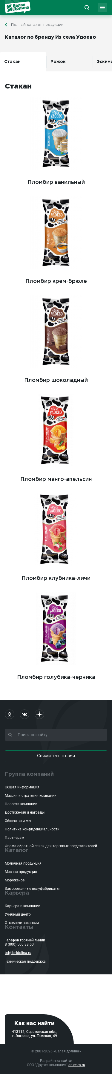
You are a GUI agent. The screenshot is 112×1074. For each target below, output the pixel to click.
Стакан (12, 62)
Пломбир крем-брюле (56, 239)
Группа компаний (29, 774)
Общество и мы (18, 821)
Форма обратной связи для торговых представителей (51, 846)
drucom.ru (76, 1065)
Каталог (16, 850)
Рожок (58, 62)
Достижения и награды (25, 812)
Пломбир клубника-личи (56, 536)
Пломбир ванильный (56, 140)
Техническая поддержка (25, 961)
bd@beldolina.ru (18, 953)
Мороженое (14, 880)
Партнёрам (14, 838)
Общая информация (22, 787)
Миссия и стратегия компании (30, 796)
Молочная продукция (23, 863)
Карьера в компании (22, 906)
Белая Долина (17, 8)
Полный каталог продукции (37, 24)
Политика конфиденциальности (32, 829)
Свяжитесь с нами (56, 756)
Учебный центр (18, 914)
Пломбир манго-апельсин (56, 437)
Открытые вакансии (22, 923)
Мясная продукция (21, 872)
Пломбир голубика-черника (56, 635)
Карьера (17, 893)
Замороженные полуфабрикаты (32, 888)
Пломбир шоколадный (56, 338)
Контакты (19, 927)
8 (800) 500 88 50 (19, 944)
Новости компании (21, 804)
